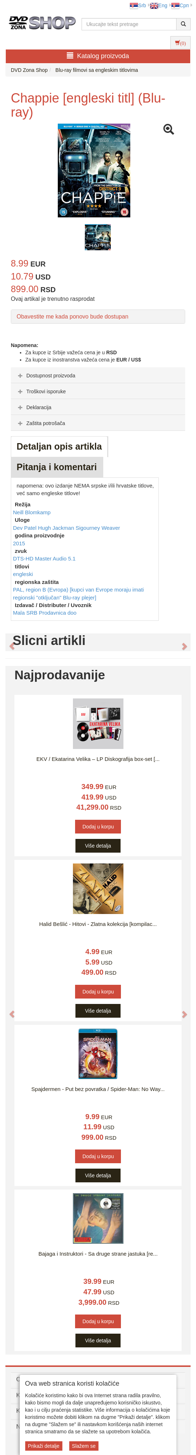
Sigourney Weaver (97, 528)
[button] (8, 642)
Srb (138, 5)
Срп (180, 5)
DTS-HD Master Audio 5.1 (44, 558)
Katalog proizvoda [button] (98, 56)
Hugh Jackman (56, 528)
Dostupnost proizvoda (45, 375)
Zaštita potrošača (40, 423)
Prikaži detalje (43, 1446)
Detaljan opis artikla (59, 446)
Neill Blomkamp (32, 512)
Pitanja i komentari (57, 467)
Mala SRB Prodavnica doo (45, 613)
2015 (19, 543)
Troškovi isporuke (41, 391)
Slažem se (83, 1446)
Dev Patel (25, 528)
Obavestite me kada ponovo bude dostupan (73, 316)
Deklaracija (33, 407)
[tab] (98, 375)
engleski (23, 574)
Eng (158, 5)
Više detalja (98, 846)
